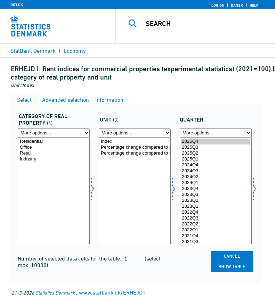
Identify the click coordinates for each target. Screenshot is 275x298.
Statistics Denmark (55, 293)
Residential (53, 141)
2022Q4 (215, 212)
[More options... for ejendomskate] (54, 133)
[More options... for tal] (135, 133)
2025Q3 (215, 147)
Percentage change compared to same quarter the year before (134, 153)
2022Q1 (215, 230)
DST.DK (16, 4)
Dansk (237, 5)
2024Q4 (215, 165)
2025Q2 (215, 153)
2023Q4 (215, 189)
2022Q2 (215, 224)
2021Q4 (215, 236)
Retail (53, 153)
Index (134, 141)
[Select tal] (135, 190)
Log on (217, 5)
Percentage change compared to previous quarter (134, 147)
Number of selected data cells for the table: (70, 258)
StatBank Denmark (33, 51)
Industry (53, 159)
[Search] (206, 24)
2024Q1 (215, 183)
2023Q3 (215, 195)
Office (53, 147)
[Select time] (216, 190)
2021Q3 (215, 242)
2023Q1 (215, 206)
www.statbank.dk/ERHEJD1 (112, 292)
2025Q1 (215, 159)
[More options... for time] (216, 133)
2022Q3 (215, 218)
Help (254, 5)
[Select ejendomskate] (54, 190)
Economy (75, 51)
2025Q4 (215, 141)
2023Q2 (215, 201)
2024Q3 (215, 171)
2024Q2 (215, 177)
